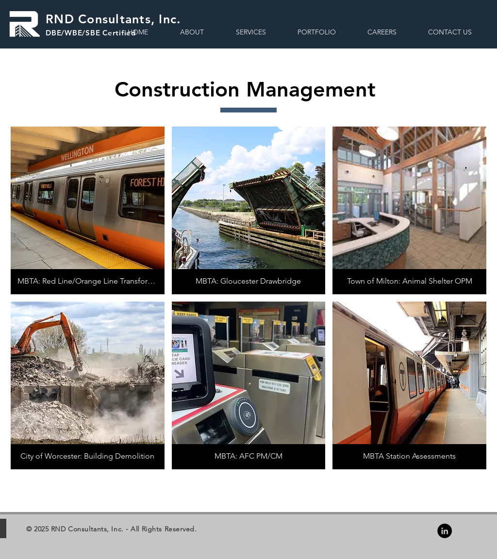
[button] (251, 32)
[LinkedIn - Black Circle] (444, 531)
